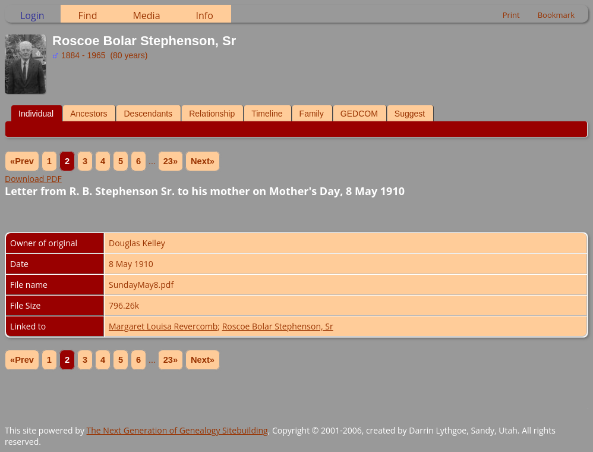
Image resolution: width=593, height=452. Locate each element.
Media (146, 15)
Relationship (212, 113)
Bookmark (556, 15)
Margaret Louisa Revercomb (163, 326)
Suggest (410, 113)
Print (511, 15)
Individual (35, 113)
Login (32, 15)
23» (170, 161)
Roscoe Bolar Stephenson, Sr (277, 326)
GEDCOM (359, 113)
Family (311, 113)
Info (204, 15)
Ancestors (88, 113)
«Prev (22, 161)
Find (87, 15)
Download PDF (33, 178)
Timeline (266, 113)
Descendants (148, 113)
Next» (203, 161)
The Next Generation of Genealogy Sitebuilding (177, 430)
